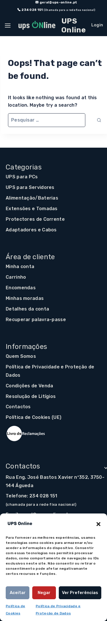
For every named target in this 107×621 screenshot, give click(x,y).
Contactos (18, 406)
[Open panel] (8, 25)
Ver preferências (80, 592)
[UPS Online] (51, 25)
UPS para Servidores (30, 187)
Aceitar (18, 592)
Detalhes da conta (27, 309)
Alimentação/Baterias (32, 198)
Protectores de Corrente (35, 219)
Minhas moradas (25, 298)
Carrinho (16, 277)
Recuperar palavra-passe (36, 319)
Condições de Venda (29, 385)
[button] (98, 523)
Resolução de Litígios (31, 396)
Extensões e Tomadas (32, 208)
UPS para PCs (22, 176)
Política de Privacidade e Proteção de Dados (50, 371)
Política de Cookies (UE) (33, 417)
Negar (44, 592)
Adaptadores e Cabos (31, 230)
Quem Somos (21, 356)
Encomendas (21, 287)
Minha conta (20, 266)
